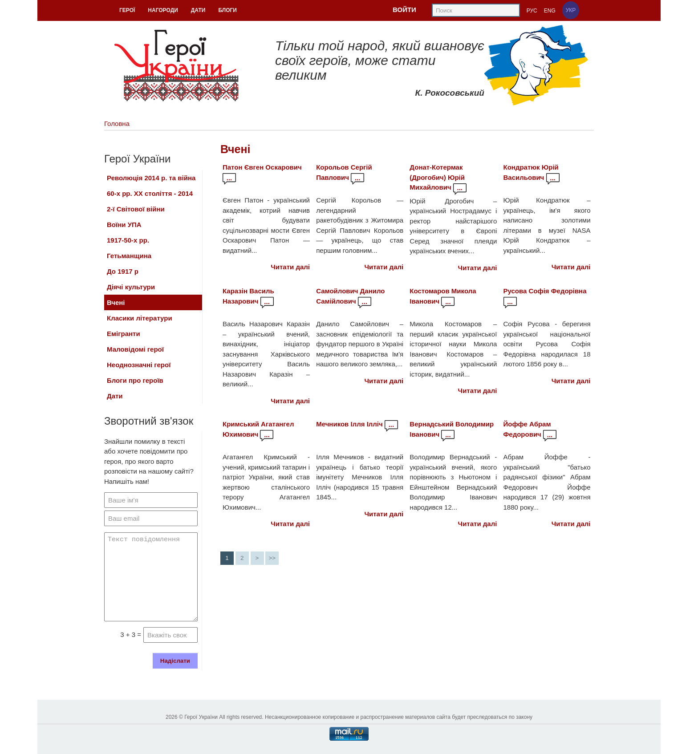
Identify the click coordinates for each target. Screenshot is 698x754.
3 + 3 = (130, 634)
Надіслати (175, 660)
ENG (550, 11)
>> (272, 558)
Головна (117, 123)
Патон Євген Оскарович (262, 167)
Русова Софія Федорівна (545, 291)
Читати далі (290, 267)
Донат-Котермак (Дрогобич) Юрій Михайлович (437, 177)
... (229, 178)
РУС (532, 11)
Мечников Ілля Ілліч (349, 424)
